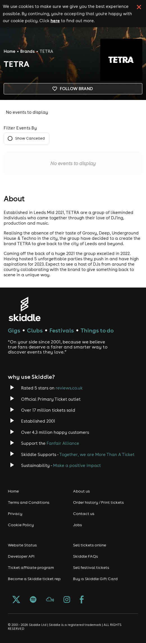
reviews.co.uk (69, 388)
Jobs (77, 524)
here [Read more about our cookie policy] (55, 20)
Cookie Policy (21, 524)
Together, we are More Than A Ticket (96, 454)
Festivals (61, 330)
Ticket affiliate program (31, 567)
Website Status (22, 545)
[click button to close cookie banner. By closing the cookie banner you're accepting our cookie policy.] (139, 7)
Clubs (35, 330)
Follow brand (73, 88)
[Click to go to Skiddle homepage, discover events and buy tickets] (24, 309)
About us (81, 491)
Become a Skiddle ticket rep (34, 578)
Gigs (14, 330)
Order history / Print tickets (98, 502)
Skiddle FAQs (85, 556)
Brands (27, 51)
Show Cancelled (26, 138)
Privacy (15, 513)
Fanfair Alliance (63, 443)
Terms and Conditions (28, 502)
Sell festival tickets (91, 567)
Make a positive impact (77, 465)
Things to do (97, 330)
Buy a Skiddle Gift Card (95, 578)
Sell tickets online (89, 545)
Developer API (21, 556)
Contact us (83, 513)
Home (9, 51)
